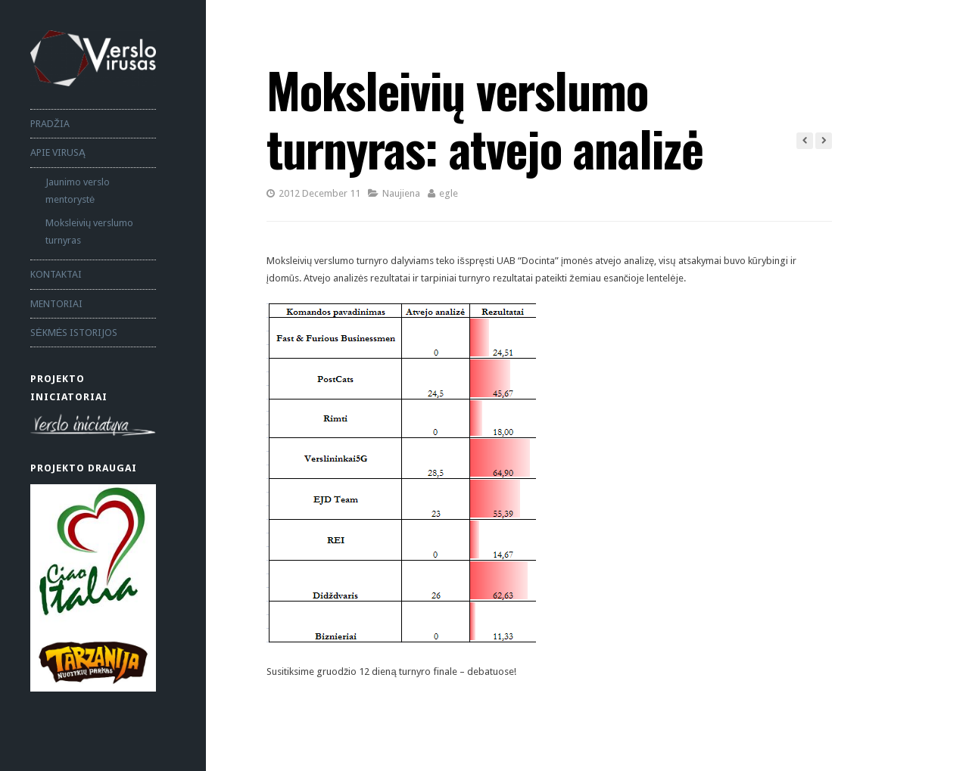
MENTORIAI (56, 303)
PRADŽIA (50, 123)
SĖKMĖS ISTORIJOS (73, 332)
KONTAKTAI (56, 274)
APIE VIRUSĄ (58, 152)
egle (448, 193)
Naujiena (401, 193)
